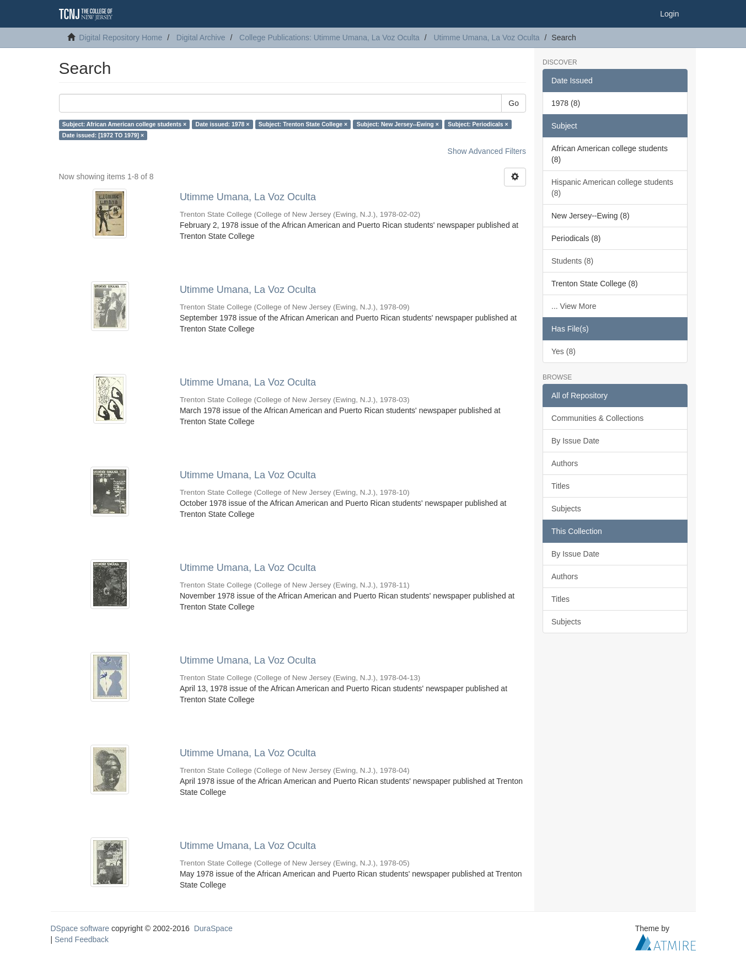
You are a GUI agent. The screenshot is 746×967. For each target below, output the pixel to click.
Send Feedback (82, 939)
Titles (560, 486)
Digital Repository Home (120, 37)
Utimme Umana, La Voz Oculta (486, 37)
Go (513, 103)
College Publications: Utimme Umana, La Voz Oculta (329, 37)
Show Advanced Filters (487, 151)
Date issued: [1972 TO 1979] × (103, 135)
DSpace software (80, 928)
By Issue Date (575, 440)
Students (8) (572, 261)
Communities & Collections (597, 418)
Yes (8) (563, 351)
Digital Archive (201, 37)
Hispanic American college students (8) (612, 187)
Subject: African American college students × (124, 124)
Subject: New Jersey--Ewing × (398, 124)
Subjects (566, 508)
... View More (573, 306)
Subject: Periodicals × (478, 124)
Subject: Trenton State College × (303, 124)
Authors (564, 463)
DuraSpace (213, 928)
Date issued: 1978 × (223, 124)
